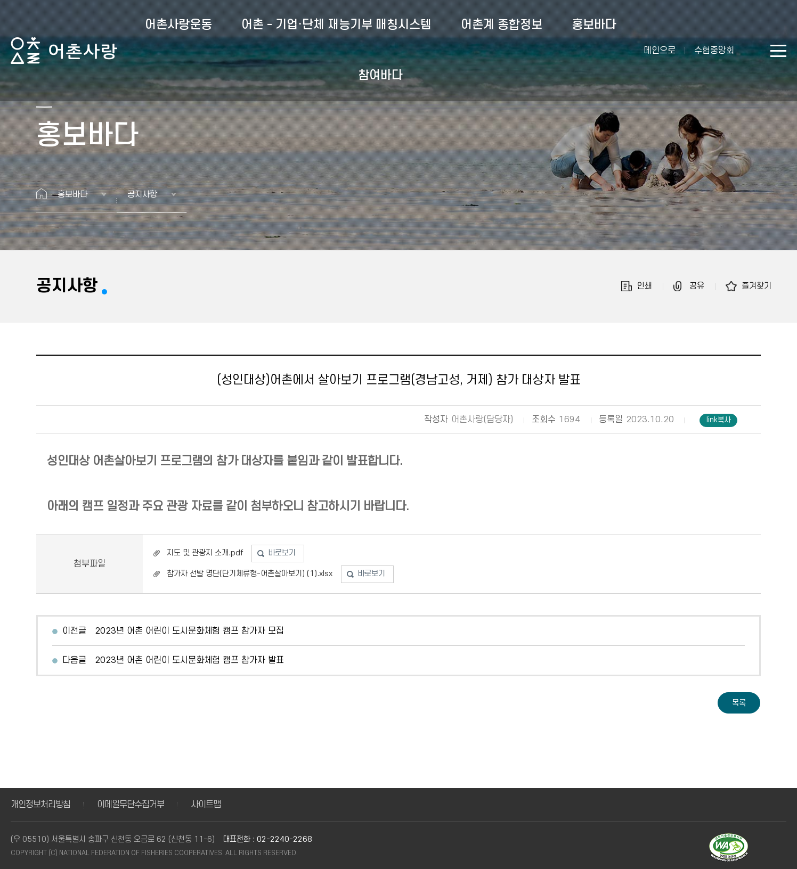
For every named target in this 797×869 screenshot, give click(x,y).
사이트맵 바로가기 (778, 51)
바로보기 (282, 553)
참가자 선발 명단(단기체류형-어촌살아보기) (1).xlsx (249, 573)
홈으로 (41, 193)
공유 (696, 286)
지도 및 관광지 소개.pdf (205, 553)
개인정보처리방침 (40, 804)
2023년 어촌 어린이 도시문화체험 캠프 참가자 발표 (189, 660)
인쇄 (644, 286)
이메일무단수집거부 (130, 804)
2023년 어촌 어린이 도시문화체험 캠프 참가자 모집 (189, 631)
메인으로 (660, 50)
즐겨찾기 (756, 286)
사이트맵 (206, 804)
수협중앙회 (714, 50)
